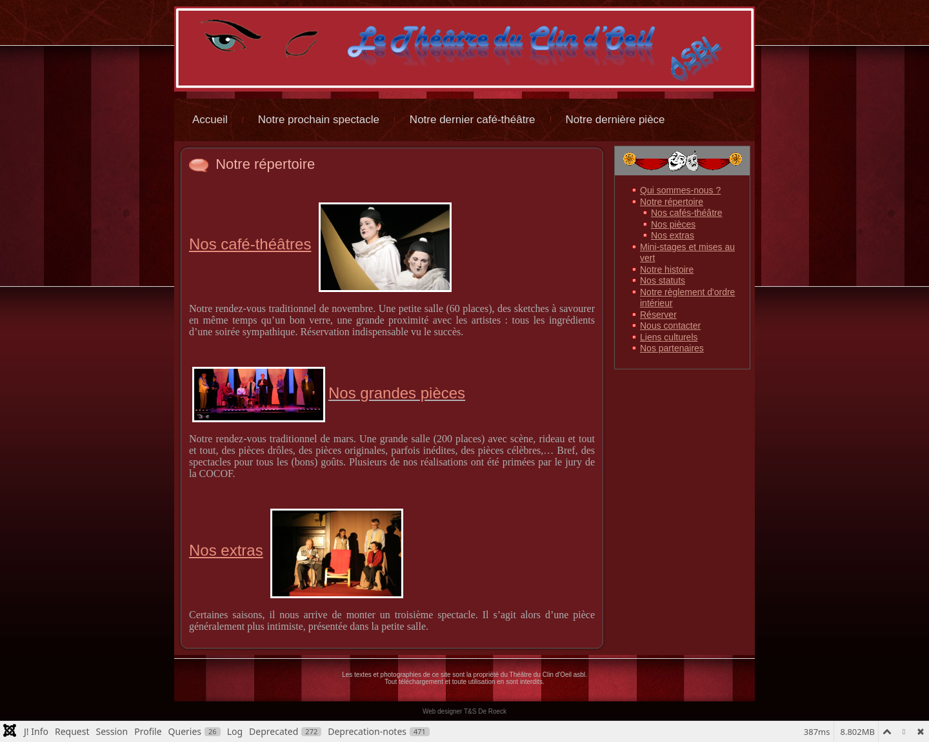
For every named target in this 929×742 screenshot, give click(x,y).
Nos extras (672, 235)
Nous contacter (670, 325)
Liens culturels (669, 337)
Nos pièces (673, 224)
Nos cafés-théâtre (687, 213)
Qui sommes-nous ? (680, 190)
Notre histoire (667, 269)
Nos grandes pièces (328, 393)
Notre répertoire (265, 164)
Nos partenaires (672, 348)
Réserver (658, 314)
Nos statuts (662, 280)
